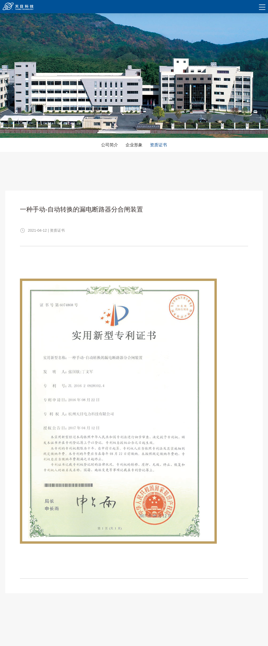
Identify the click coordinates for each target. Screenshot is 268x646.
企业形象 (134, 145)
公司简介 (109, 145)
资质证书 (158, 145)
